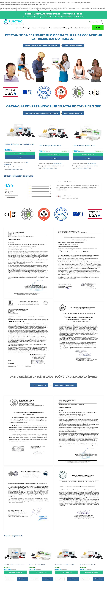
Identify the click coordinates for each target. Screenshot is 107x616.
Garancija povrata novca (82, 28)
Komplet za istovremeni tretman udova (14, 565)
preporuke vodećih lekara (16, 169)
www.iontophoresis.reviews (22, 167)
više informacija (57, 163)
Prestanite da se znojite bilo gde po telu (60, 28)
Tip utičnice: (7, 576)
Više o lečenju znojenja (39, 385)
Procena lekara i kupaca (40, 28)
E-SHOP (98, 27)
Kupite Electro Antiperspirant (73, 45)
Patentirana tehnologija (23, 28)
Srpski (91, 22)
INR (97, 22)
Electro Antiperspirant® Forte (87, 565)
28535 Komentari (9, 191)
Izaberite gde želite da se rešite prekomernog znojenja (41, 45)
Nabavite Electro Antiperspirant (64, 385)
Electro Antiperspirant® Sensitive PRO (64, 565)
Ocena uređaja (11, 197)
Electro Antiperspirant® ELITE (37, 565)
